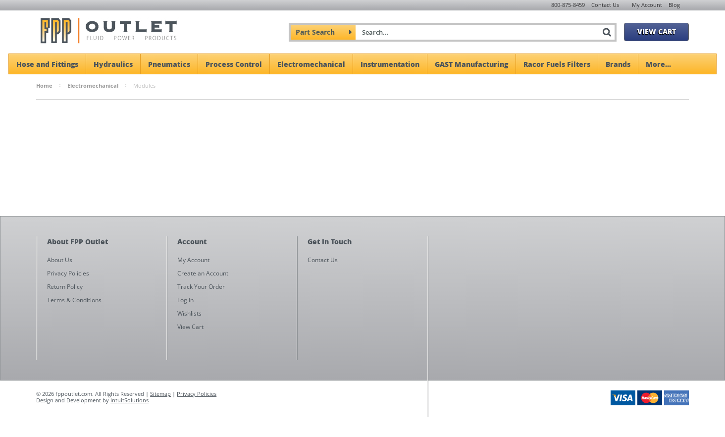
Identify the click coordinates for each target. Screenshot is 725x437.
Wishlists (189, 313)
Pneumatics (169, 64)
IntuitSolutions (129, 400)
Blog (674, 4)
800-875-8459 (568, 4)
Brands (618, 64)
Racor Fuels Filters (556, 64)
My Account (647, 4)
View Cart (656, 31)
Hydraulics (113, 64)
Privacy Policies (196, 393)
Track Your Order (201, 286)
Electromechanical (311, 64)
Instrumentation (390, 64)
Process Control (234, 64)
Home (44, 85)
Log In (185, 300)
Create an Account (202, 273)
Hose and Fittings (47, 64)
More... (658, 64)
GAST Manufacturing (471, 64)
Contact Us (605, 4)
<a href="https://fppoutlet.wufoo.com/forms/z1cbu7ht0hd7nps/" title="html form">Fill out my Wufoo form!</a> (563, 331)
